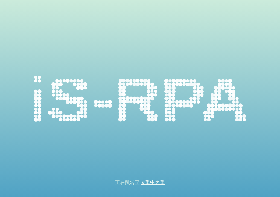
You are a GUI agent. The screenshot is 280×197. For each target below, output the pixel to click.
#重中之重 (153, 182)
